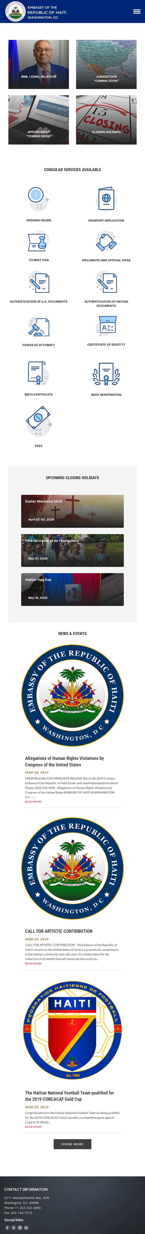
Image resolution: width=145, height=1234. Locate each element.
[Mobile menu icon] (137, 11)
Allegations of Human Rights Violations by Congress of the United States (64, 761)
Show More (72, 1144)
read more (33, 801)
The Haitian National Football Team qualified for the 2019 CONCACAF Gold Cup (69, 1096)
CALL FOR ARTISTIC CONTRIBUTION (58, 931)
